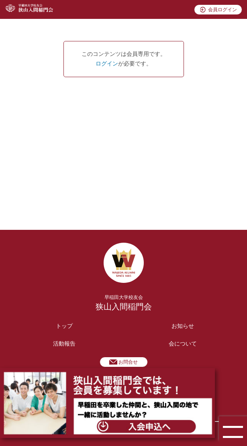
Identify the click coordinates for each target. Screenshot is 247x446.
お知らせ (182, 326)
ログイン (107, 64)
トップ (64, 326)
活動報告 (64, 344)
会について (183, 344)
